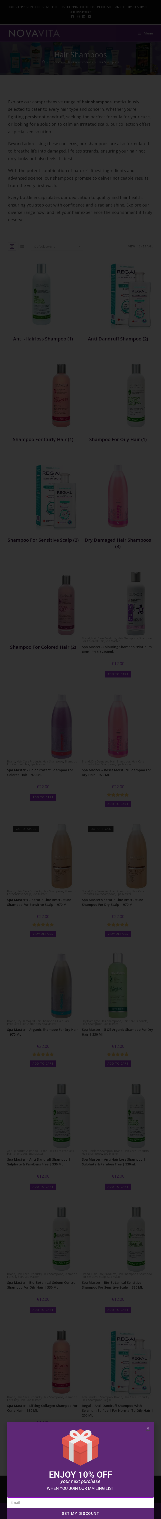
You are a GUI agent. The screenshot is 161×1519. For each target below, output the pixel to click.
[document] (80, 759)
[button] (148, 1428)
